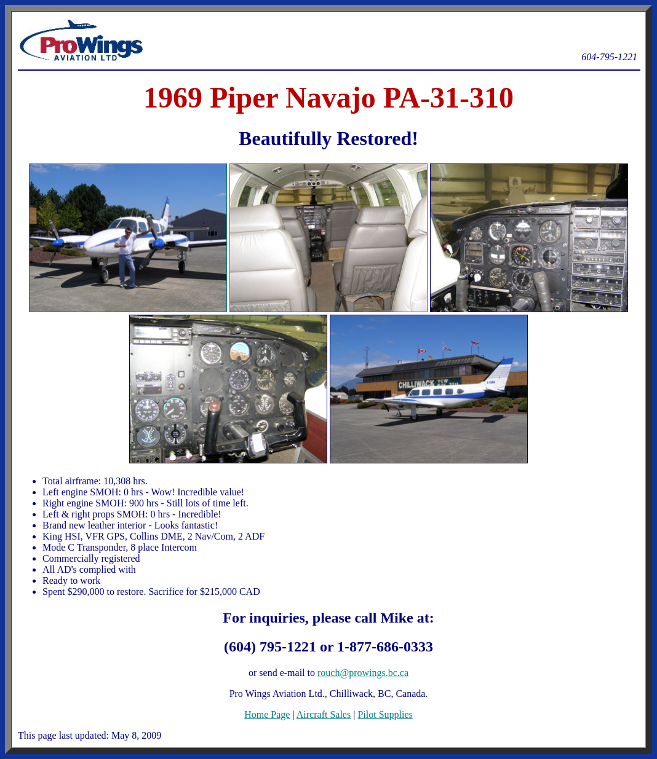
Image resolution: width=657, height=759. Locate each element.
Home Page (267, 714)
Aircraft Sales (324, 714)
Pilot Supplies (384, 714)
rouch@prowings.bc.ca (362, 672)
